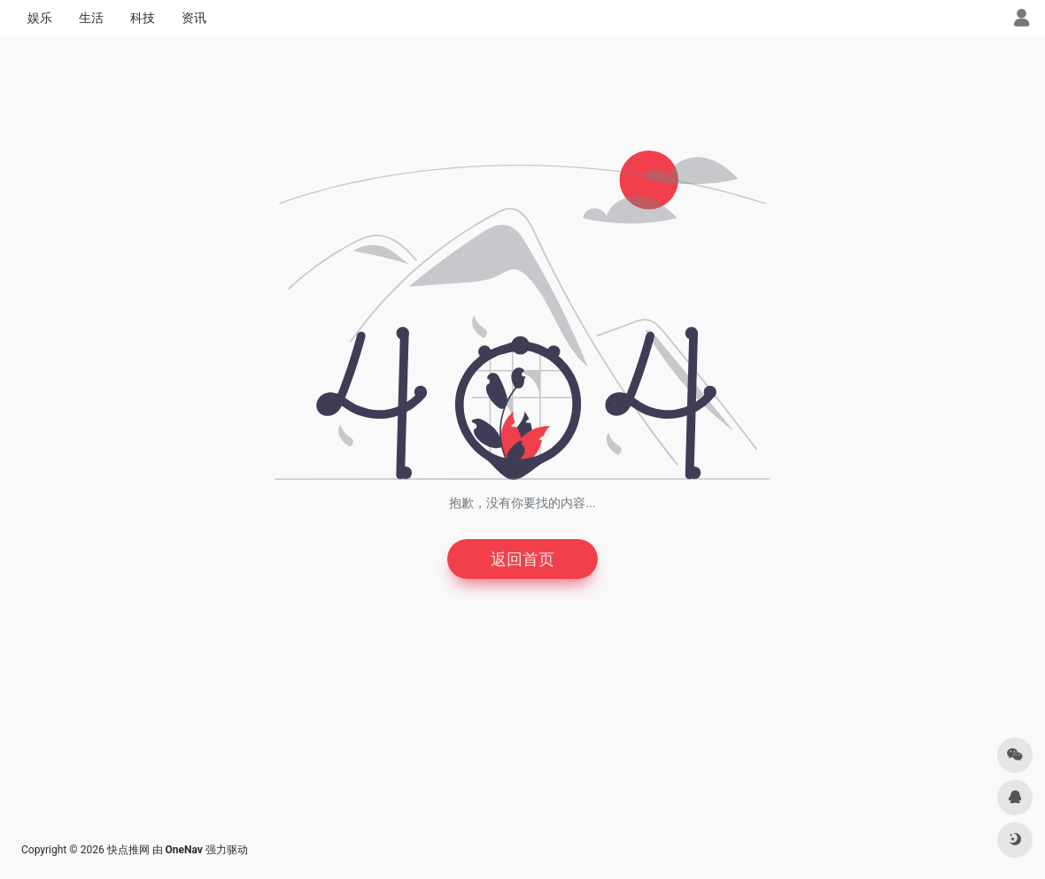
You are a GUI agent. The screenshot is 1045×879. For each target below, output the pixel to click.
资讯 (194, 18)
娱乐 (39, 18)
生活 (91, 18)
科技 (142, 18)
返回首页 (522, 559)
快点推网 (128, 850)
